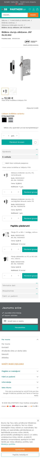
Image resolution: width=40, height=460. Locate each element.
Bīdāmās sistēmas (8, 23)
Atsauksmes (8, 291)
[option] (4, 120)
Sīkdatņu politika (8, 444)
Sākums (5, 20)
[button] (13, 91)
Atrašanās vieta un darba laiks (14, 351)
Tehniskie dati (8, 285)
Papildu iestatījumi (20, 455)
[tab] (20, 151)
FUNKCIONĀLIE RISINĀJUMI (20, 20)
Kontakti (5, 347)
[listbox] (20, 120)
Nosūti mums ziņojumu (28, 2)
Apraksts (6, 151)
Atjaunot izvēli (32, 108)
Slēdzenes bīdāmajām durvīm (13, 25)
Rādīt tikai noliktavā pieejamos (16, 163)
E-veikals (6, 157)
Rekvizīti (5, 354)
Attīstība (5, 358)
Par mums (6, 344)
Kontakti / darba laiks (11, 2)
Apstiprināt (20, 450)
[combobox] (15, 15)
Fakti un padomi (10, 296)
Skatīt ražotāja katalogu (30, 45)
